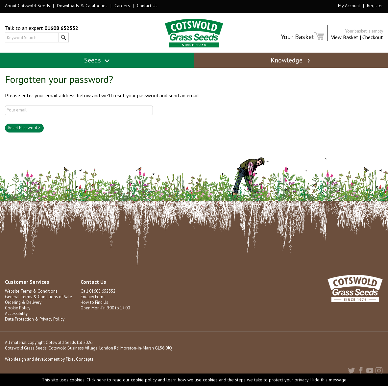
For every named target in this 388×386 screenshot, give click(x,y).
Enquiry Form (93, 297)
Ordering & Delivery (23, 302)
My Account (349, 6)
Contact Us (147, 6)
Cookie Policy (17, 308)
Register (375, 6)
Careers (122, 6)
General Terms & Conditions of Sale (38, 297)
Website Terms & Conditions (31, 291)
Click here (96, 380)
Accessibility (16, 313)
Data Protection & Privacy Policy (34, 319)
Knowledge (291, 60)
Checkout (372, 37)
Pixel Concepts (79, 359)
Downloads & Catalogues (82, 6)
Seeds (97, 60)
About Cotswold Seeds (27, 6)
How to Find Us (94, 302)
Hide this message (328, 380)
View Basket (344, 37)
